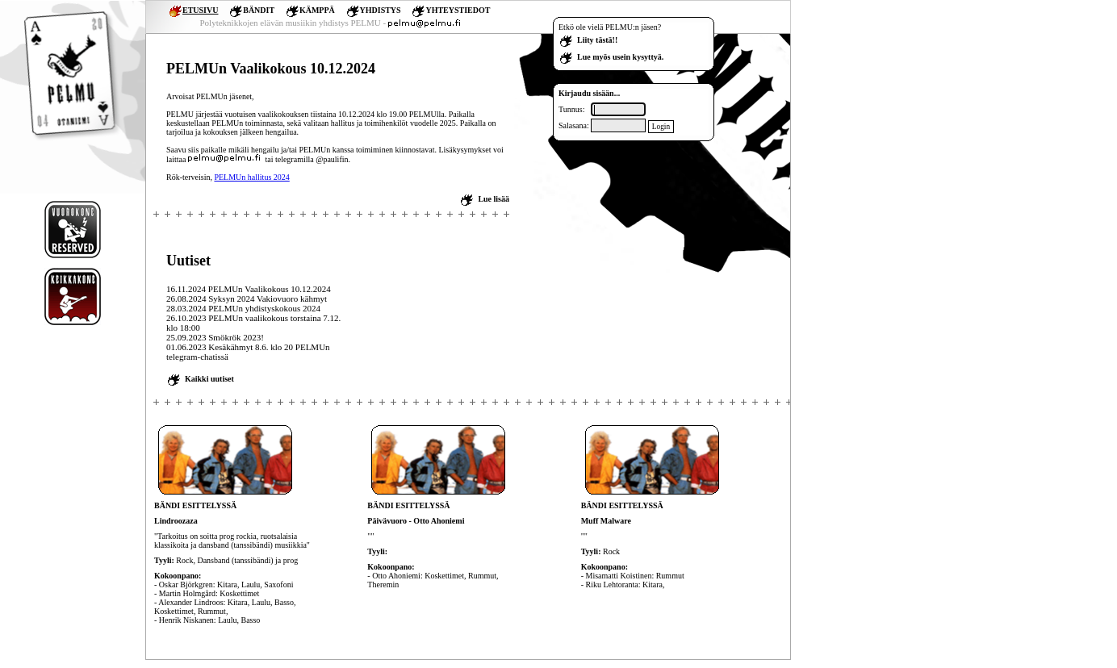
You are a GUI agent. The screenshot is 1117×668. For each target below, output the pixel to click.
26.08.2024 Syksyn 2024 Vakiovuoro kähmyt (246, 298)
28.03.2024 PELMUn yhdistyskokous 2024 (243, 308)
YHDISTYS (380, 10)
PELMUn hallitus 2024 (251, 177)
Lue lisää (493, 198)
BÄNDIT (258, 10)
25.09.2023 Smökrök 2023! (215, 337)
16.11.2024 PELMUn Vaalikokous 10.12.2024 (248, 289)
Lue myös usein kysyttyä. (620, 56)
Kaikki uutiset (209, 378)
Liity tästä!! (597, 39)
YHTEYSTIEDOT (457, 10)
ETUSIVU (200, 10)
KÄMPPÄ (317, 10)
